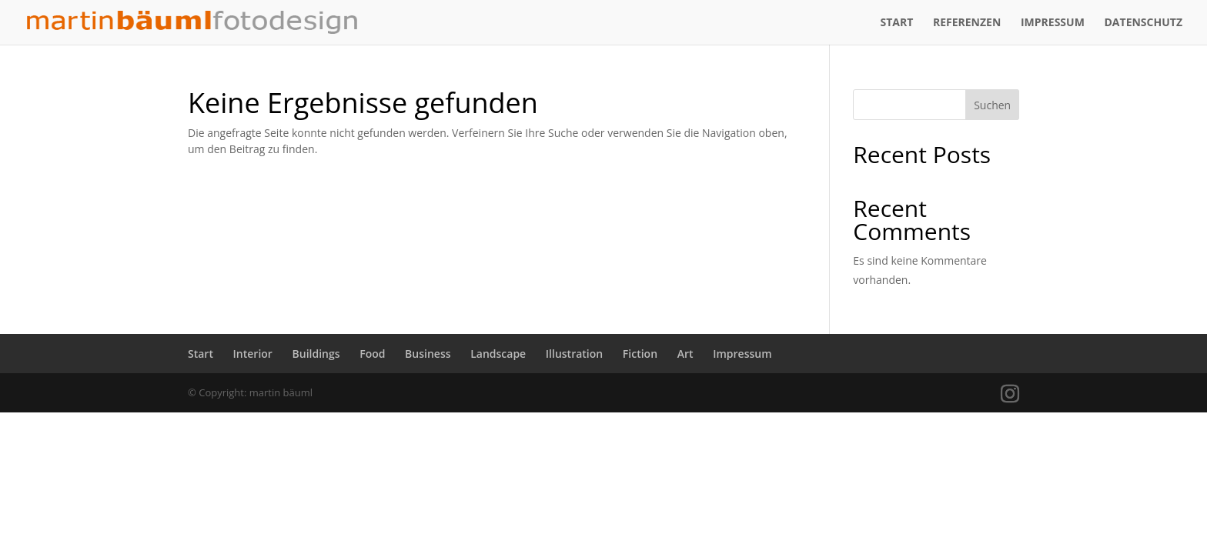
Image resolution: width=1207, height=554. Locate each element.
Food (372, 353)
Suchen (992, 105)
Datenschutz (1144, 23)
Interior (252, 353)
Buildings (316, 353)
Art (685, 353)
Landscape (498, 353)
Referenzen (967, 23)
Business (427, 353)
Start (896, 23)
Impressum (1053, 23)
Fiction (640, 353)
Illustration (574, 353)
